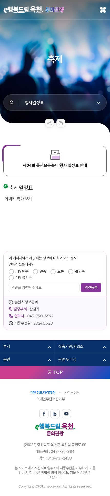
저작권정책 (72, 392)
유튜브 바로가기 (66, 413)
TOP (58, 372)
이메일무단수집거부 (50, 399)
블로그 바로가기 (55, 413)
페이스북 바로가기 (43, 413)
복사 (60, 123)
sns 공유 (49, 123)
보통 (60, 271)
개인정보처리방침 (42, 392)
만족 (43, 271)
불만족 (80, 271)
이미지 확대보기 (18, 199)
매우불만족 (24, 277)
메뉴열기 (103, 10)
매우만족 (22, 271)
